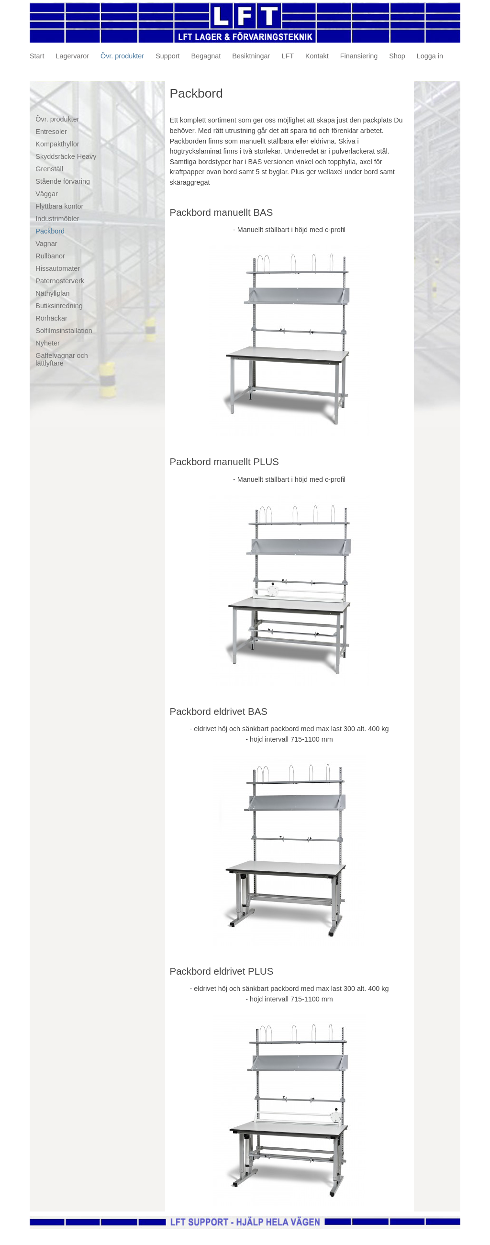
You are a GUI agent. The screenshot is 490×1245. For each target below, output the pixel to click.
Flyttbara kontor (59, 206)
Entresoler (51, 131)
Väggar (46, 194)
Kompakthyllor (57, 144)
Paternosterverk (59, 281)
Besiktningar (251, 56)
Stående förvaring (62, 181)
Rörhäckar (51, 318)
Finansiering (359, 56)
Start (37, 56)
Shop (397, 56)
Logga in (430, 56)
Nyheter (47, 343)
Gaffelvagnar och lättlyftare (61, 359)
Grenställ (49, 169)
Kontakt (317, 56)
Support (167, 56)
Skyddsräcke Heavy (65, 156)
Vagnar (46, 243)
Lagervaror (72, 56)
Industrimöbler (57, 218)
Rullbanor (50, 256)
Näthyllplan (52, 293)
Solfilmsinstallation (63, 330)
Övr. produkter (122, 56)
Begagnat (206, 56)
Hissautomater (57, 268)
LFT (287, 56)
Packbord (50, 231)
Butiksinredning (58, 306)
